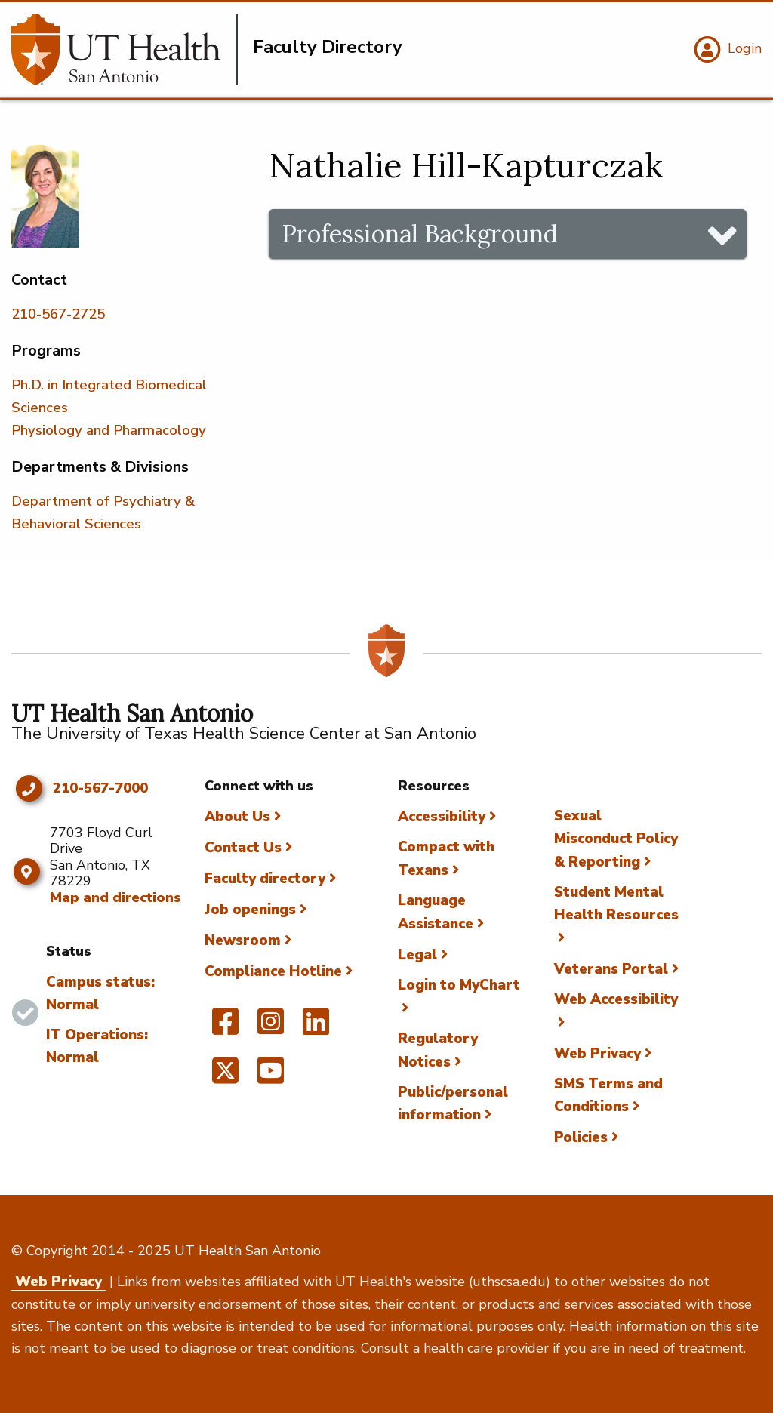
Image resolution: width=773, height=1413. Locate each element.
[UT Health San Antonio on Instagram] (270, 1028)
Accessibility (441, 817)
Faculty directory (265, 878)
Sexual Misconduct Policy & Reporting (616, 839)
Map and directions (115, 897)
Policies (581, 1137)
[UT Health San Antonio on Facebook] (225, 1028)
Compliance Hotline (273, 971)
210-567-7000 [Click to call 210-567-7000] (100, 788)
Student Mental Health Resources (616, 903)
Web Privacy (597, 1054)
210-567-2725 (58, 314)
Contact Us (243, 847)
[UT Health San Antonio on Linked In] (316, 1028)
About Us (237, 817)
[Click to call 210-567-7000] (28, 788)
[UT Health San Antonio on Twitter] (225, 1077)
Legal (417, 955)
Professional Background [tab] (420, 233)
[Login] (726, 49)
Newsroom (243, 940)
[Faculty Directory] (124, 49)
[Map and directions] (26, 871)
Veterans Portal (611, 969)
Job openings (250, 909)
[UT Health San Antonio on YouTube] (270, 1077)
